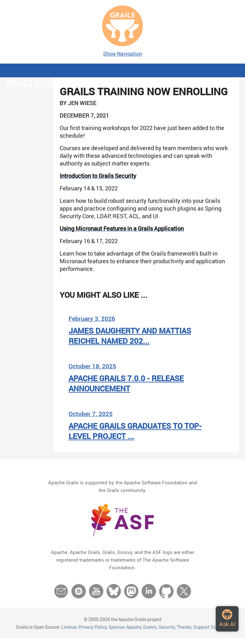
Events (150, 627)
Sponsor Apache (124, 627)
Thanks (184, 627)
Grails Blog (29, 82)
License (69, 627)
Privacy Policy (92, 627)
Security (167, 627)
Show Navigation (122, 53)
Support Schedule (211, 627)
